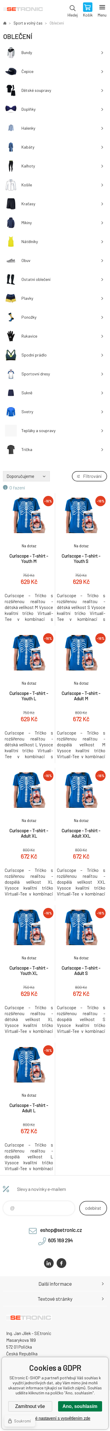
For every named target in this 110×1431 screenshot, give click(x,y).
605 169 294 (60, 1240)
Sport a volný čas (28, 23)
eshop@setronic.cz (61, 1230)
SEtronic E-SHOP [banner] (23, 10)
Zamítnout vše (30, 1406)
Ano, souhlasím (79, 1406)
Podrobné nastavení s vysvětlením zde (55, 1418)
